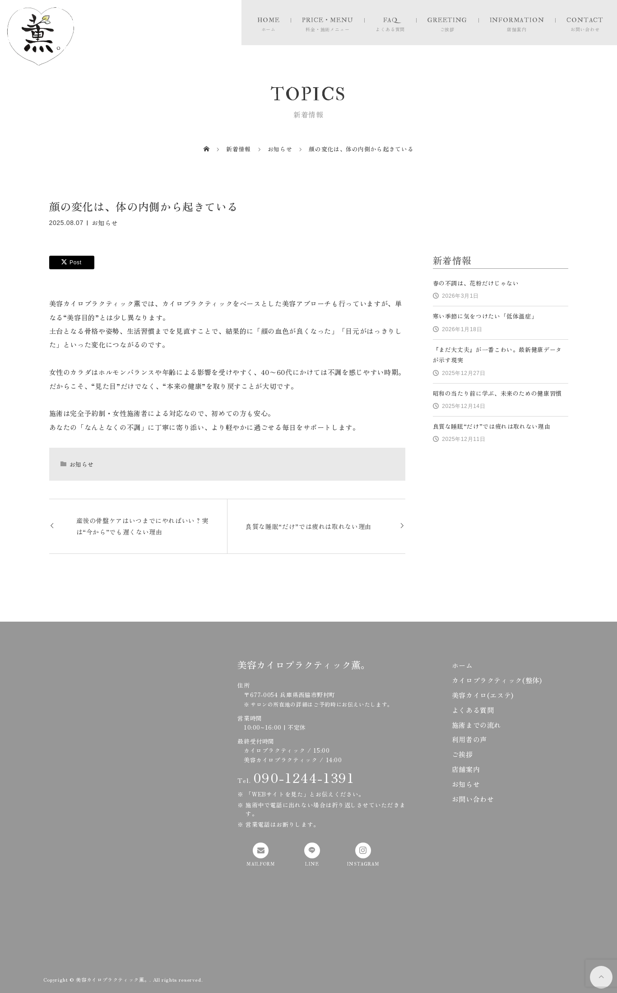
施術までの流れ (476, 725)
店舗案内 (466, 769)
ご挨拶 (462, 754)
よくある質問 (473, 710)
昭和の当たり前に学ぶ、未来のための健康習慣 (497, 393)
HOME (268, 20)
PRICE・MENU (327, 20)
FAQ (390, 20)
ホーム (462, 665)
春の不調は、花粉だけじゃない (476, 283)
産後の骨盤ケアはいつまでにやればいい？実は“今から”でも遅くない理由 (142, 526)
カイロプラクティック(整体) (497, 680)
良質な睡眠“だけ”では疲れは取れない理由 (308, 526)
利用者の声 (469, 739)
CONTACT (584, 20)
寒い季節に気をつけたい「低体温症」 (485, 316)
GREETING (447, 20)
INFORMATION (517, 20)
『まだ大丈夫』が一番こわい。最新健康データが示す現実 (497, 354)
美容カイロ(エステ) (483, 695)
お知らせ (105, 222)
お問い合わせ (473, 799)
